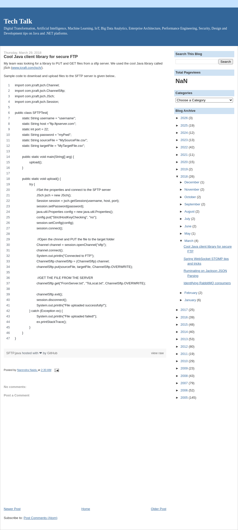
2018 (184, 176)
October (190, 197)
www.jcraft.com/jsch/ (27, 68)
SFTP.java (14, 353)
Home (86, 509)
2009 (184, 368)
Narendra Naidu (27, 370)
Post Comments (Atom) (41, 518)
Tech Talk (18, 21)
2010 (184, 361)
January (190, 300)
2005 (184, 397)
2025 (184, 125)
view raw (157, 353)
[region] (85, 213)
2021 (184, 155)
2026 (184, 118)
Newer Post (12, 509)
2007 (184, 383)
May (188, 233)
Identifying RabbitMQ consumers (207, 283)
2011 (184, 354)
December (192, 182)
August (190, 211)
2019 (184, 169)
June (188, 226)
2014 (184, 332)
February (191, 293)
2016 (184, 317)
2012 (184, 346)
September (192, 204)
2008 (184, 376)
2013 (184, 339)
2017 (184, 310)
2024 (184, 133)
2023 (184, 140)
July (187, 219)
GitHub (52, 353)
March (189, 241)
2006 (184, 390)
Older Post (158, 509)
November (192, 189)
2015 (184, 324)
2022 (184, 147)
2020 (184, 162)
